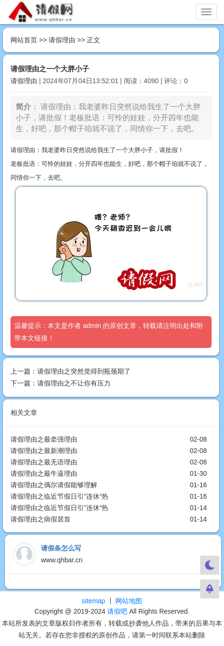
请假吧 (117, 611)
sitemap (93, 601)
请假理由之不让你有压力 (74, 383)
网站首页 (23, 40)
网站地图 (128, 601)
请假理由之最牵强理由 (43, 439)
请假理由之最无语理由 (43, 462)
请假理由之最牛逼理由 (43, 473)
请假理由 (62, 40)
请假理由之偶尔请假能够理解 (53, 485)
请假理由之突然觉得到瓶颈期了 (84, 371)
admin (92, 325)
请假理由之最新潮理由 (43, 450)
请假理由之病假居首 (40, 519)
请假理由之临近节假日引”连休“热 (59, 496)
